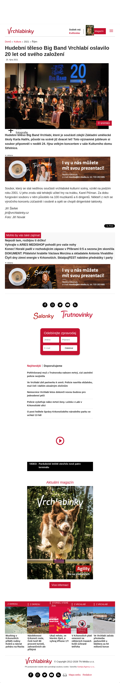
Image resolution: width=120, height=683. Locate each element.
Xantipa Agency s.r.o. (86, 667)
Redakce (87, 674)
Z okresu (13, 604)
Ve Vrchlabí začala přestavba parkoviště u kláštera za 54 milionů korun (104, 641)
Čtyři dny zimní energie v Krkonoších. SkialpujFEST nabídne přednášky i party (59, 257)
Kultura (17, 41)
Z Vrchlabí (80, 604)
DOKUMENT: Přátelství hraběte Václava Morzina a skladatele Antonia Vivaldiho (59, 253)
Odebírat (69, 348)
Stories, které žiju (60, 604)
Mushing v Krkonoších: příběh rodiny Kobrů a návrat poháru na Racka (15, 641)
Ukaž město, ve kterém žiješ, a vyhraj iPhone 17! (59, 638)
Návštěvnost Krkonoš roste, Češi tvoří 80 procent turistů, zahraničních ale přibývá (37, 642)
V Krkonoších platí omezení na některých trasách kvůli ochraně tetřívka (82, 641)
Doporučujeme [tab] (53, 365)
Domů (8, 41)
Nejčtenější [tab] (34, 365)
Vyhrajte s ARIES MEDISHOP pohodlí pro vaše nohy (40, 244)
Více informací (60, 585)
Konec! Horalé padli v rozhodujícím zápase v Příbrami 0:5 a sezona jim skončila (59, 249)
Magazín (99, 31)
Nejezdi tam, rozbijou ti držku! (25, 240)
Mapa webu (75, 674)
